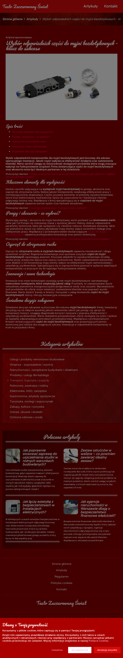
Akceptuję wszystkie (107, 650)
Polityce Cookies (98, 641)
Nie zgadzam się (79, 650)
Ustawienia (57, 650)
